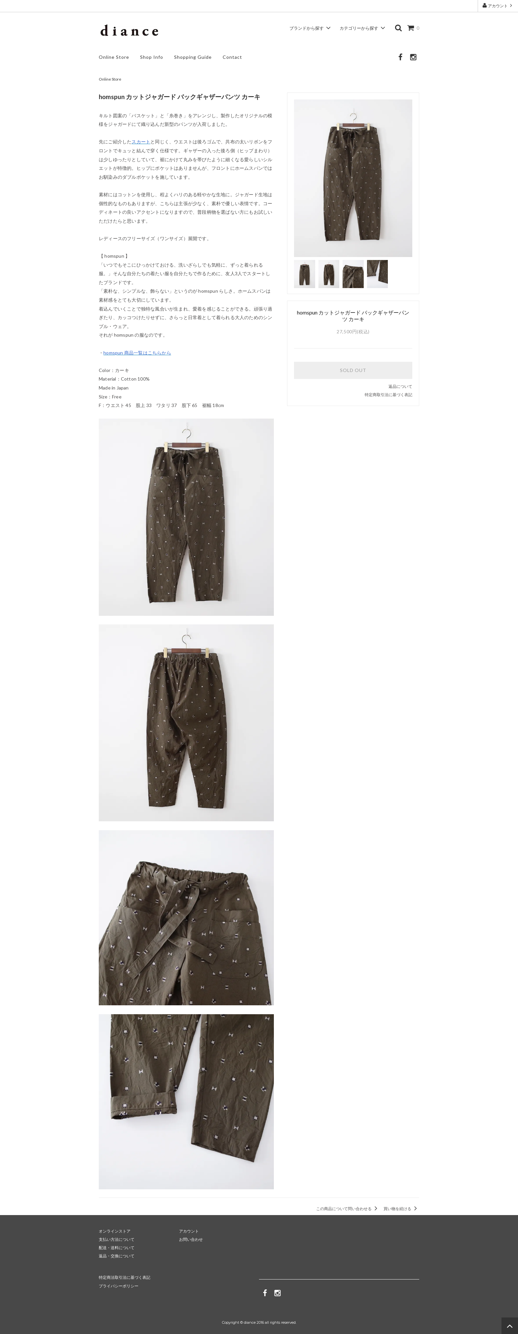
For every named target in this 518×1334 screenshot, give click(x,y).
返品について (400, 386)
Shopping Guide (193, 57)
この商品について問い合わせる (348, 1208)
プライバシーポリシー (118, 1285)
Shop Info (151, 57)
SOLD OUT (353, 370)
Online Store (114, 57)
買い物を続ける (401, 1208)
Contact (232, 57)
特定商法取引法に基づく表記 (124, 1277)
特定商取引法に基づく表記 (388, 394)
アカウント (498, 5)
